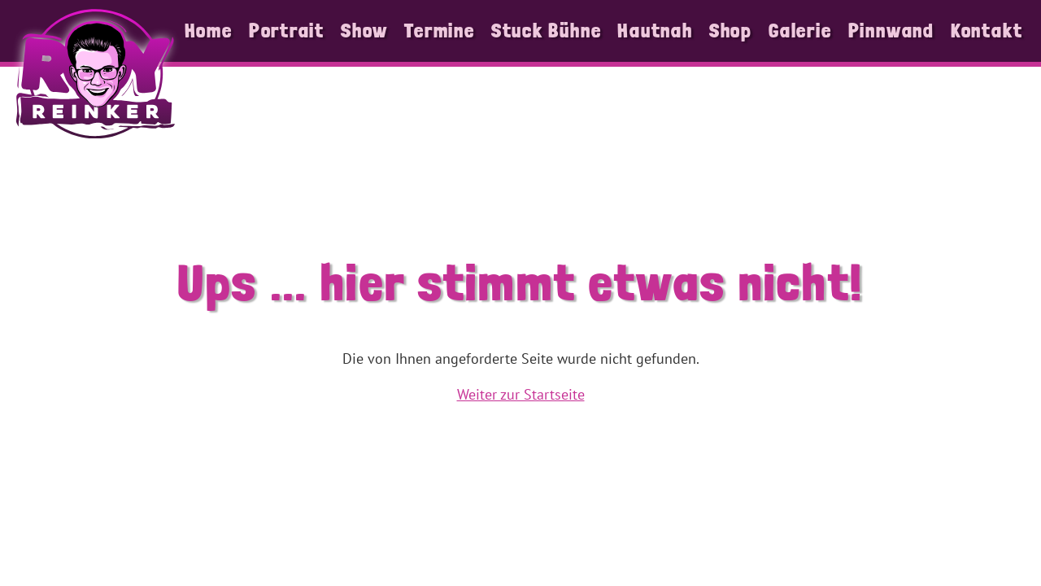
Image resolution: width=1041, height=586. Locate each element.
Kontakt (986, 30)
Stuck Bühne (546, 30)
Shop (730, 30)
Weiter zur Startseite (521, 394)
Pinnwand (891, 30)
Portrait (286, 30)
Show (364, 30)
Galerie (800, 30)
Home (209, 30)
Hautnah (654, 30)
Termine (439, 30)
